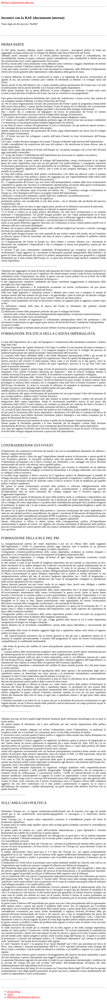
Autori (10, 994)
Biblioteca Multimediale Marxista (23, 997)
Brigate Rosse (14, 991)
